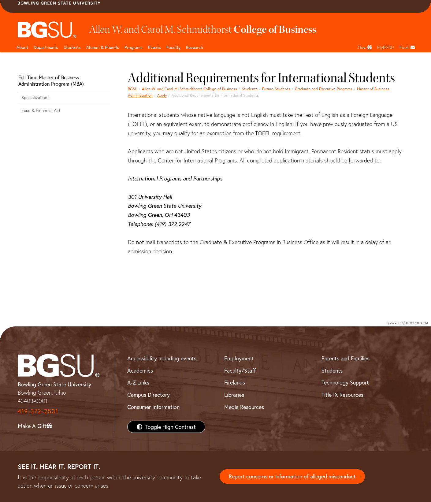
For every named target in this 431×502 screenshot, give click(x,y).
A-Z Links (138, 382)
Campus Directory (148, 394)
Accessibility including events (161, 358)
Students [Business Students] (72, 47)
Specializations (35, 97)
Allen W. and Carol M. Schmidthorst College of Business (189, 88)
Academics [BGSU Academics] (140, 370)
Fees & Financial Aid (40, 110)
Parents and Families (345, 358)
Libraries (234, 394)
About (22, 47)
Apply (162, 95)
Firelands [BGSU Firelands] (234, 382)
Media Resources (244, 407)
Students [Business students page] (250, 88)
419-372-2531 (38, 411)
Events (154, 47)
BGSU (132, 88)
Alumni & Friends (102, 47)
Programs (133, 47)
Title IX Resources (342, 394)
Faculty (173, 47)
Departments (46, 47)
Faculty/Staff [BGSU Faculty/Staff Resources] (240, 370)
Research (194, 47)
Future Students (276, 88)
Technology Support (345, 382)
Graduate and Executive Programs (323, 88)
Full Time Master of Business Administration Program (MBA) (51, 80)
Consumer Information (153, 407)
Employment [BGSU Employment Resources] (239, 358)
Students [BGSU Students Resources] (332, 370)
